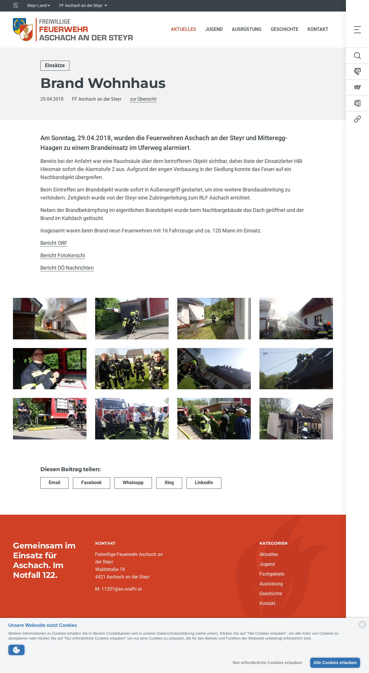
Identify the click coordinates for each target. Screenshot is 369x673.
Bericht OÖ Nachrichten (67, 268)
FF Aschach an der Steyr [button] (81, 5)
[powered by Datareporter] (362, 628)
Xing (169, 482)
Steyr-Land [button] (37, 5)
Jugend (214, 29)
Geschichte (284, 29)
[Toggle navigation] (357, 29)
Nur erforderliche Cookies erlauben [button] (267, 662)
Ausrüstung (246, 29)
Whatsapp (133, 482)
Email (54, 482)
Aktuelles (186, 29)
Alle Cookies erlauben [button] (335, 662)
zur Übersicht (143, 99)
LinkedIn (204, 482)
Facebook (91, 482)
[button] (16, 650)
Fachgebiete (271, 574)
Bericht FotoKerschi (62, 255)
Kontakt (318, 29)
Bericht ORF (53, 243)
